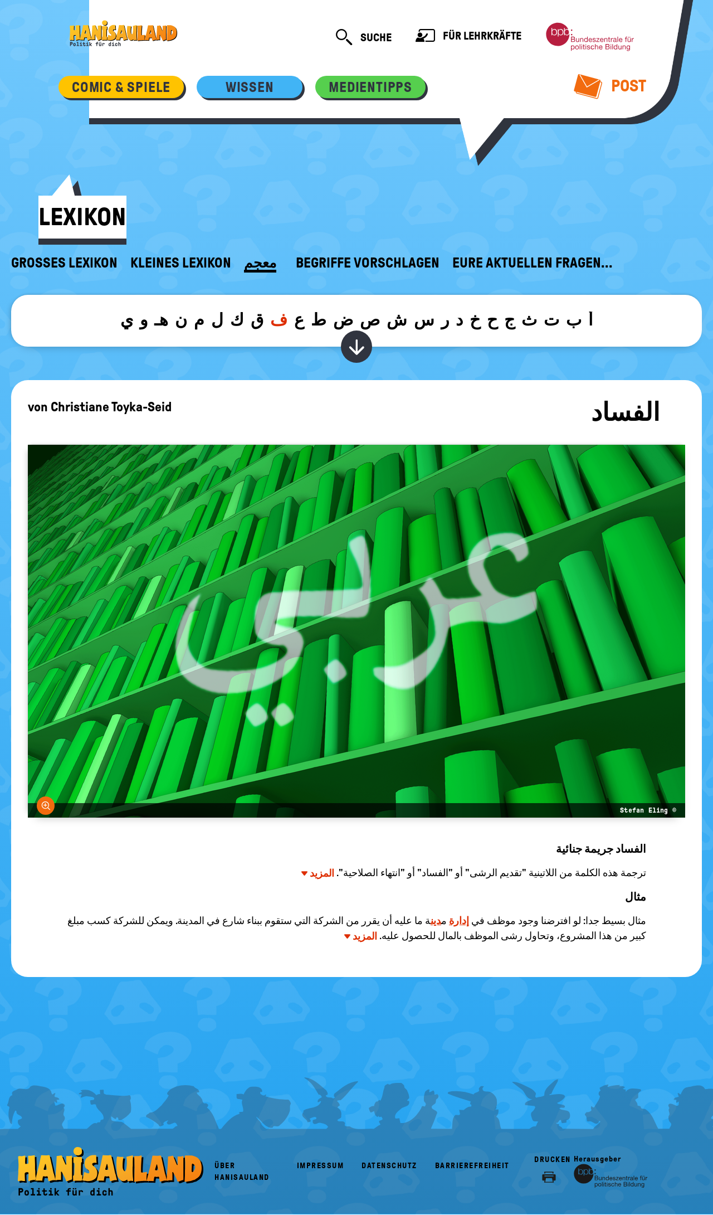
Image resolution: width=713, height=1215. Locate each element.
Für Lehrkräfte (468, 37)
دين (436, 920)
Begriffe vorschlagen (367, 263)
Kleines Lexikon (180, 263)
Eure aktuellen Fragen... (532, 263)
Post (610, 86)
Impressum (320, 1165)
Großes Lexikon (64, 263)
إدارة (459, 920)
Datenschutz (389, 1165)
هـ (161, 319)
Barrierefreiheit (472, 1165)
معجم (260, 263)
